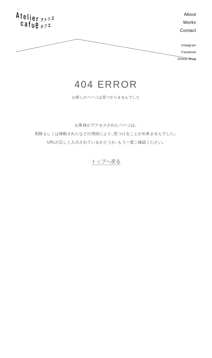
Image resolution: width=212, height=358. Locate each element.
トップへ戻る (106, 161)
